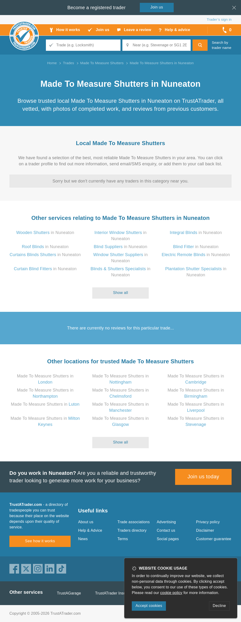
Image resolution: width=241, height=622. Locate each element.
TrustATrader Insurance (115, 593)
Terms (122, 539)
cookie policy (171, 593)
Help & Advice (90, 530)
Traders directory (132, 530)
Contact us (166, 530)
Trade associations (133, 522)
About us (85, 522)
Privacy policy (208, 522)
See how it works (40, 541)
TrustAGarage (69, 593)
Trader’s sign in (219, 19)
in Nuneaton (45, 232)
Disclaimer (205, 530)
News (83, 539)
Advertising (166, 522)
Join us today (203, 476)
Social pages (168, 539)
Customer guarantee (213, 539)
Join (156, 7)
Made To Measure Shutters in (45, 404)
